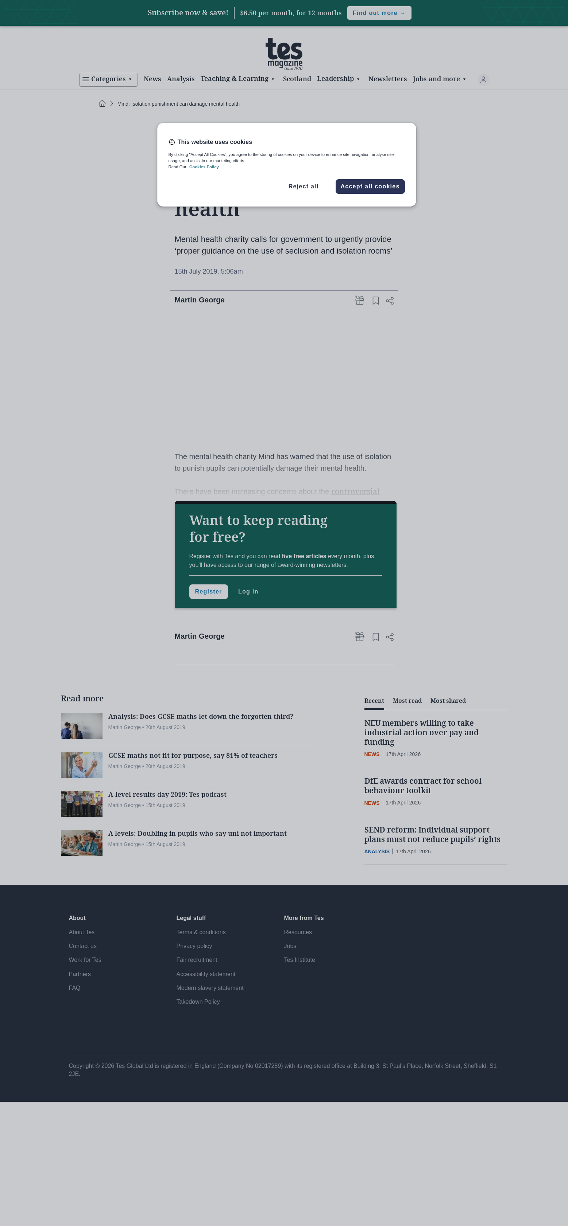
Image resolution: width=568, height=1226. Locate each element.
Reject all (304, 186)
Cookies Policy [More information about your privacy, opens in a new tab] (204, 167)
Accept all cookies (369, 186)
